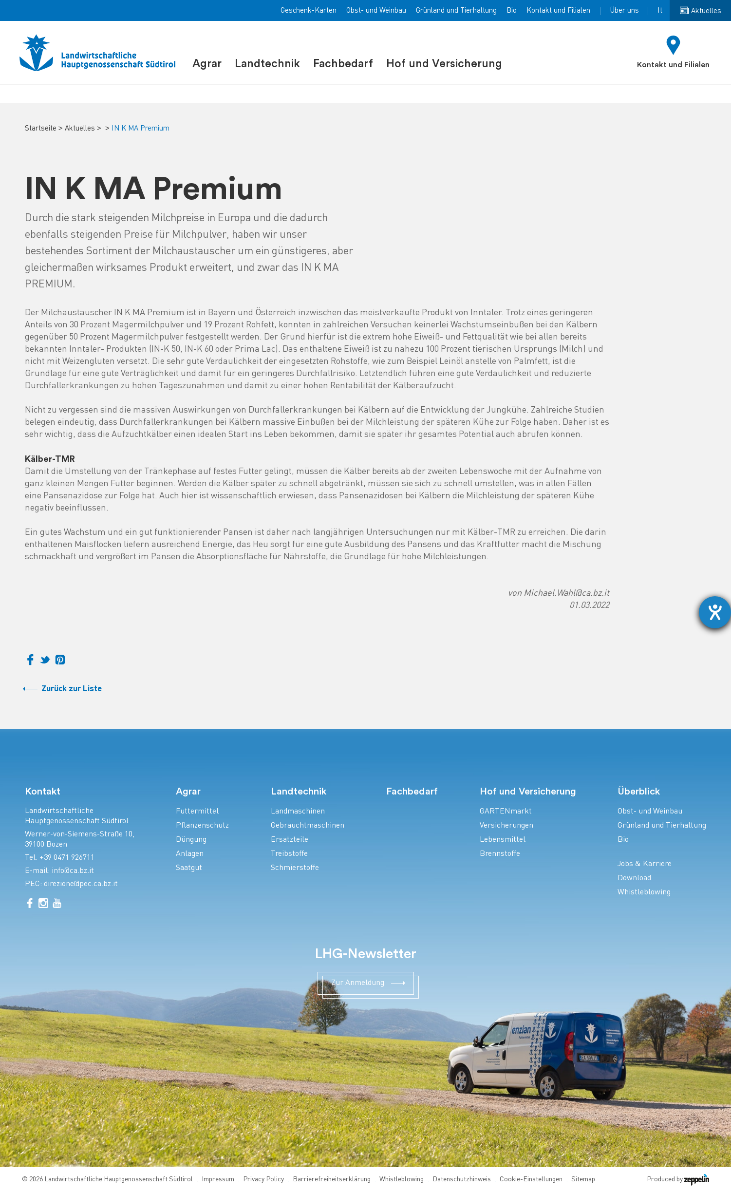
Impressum (218, 1179)
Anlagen (190, 854)
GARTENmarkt (506, 811)
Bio (511, 10)
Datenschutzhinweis (461, 1179)
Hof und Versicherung (444, 63)
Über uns (624, 10)
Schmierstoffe (295, 868)
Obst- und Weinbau (376, 10)
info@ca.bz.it (73, 871)
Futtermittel (197, 811)
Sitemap (583, 1179)
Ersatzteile (289, 840)
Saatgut (189, 868)
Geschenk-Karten (309, 10)
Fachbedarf (343, 63)
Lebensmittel (502, 840)
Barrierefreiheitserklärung (332, 1179)
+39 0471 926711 (66, 858)
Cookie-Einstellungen (531, 1179)
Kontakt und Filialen (558, 10)
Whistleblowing (644, 892)
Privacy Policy (263, 1179)
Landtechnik (267, 63)
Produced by (678, 1179)
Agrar (207, 63)
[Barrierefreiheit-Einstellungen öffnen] (715, 612)
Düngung (191, 840)
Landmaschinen (298, 811)
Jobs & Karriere (645, 864)
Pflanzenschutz (202, 826)
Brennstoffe (500, 854)
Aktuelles (80, 128)
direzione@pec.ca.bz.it (81, 884)
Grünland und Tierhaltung (456, 10)
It (659, 10)
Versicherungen (506, 826)
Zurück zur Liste (71, 689)
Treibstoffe (289, 854)
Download (634, 878)
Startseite (40, 128)
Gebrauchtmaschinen (307, 826)
